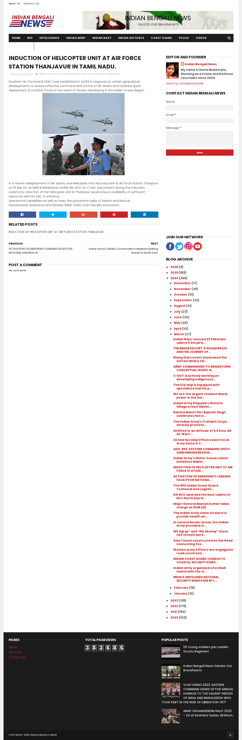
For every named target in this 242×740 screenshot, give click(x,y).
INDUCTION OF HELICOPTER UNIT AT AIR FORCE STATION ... (202, 469)
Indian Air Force (131, 38)
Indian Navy (101, 38)
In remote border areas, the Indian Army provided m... (201, 524)
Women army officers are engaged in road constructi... (203, 551)
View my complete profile (184, 83)
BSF (30, 38)
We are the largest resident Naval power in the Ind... (200, 396)
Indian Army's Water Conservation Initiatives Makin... (200, 460)
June (178, 317)
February (181, 588)
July (177, 311)
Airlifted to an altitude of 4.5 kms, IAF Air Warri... (202, 432)
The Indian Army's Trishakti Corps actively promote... (200, 423)
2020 (174, 617)
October (181, 294)
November (183, 289)
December (183, 283)
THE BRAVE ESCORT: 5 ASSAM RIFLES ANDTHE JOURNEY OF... (200, 350)
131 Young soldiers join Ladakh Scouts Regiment (205, 649)
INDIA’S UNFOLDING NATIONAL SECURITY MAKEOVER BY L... (196, 579)
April (178, 329)
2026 (174, 267)
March (179, 334)
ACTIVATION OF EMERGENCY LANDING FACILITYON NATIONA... (202, 478)
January (181, 593)
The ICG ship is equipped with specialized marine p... (196, 386)
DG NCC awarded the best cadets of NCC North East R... (202, 496)
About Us (14, 3)
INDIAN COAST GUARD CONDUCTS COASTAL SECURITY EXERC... (199, 560)
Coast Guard (161, 38)
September (183, 300)
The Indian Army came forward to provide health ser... (200, 515)
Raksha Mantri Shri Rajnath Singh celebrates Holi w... (199, 414)
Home (16, 38)
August (180, 306)
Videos (201, 38)
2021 (174, 612)
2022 (174, 606)
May (177, 323)
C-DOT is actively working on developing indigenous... (196, 377)
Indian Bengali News (201, 64)
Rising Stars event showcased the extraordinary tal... (200, 359)
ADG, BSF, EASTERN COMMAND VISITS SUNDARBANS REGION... (201, 451)
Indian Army (76, 38)
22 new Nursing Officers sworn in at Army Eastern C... (201, 441)
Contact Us (31, 3)
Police (184, 38)
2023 (174, 600)
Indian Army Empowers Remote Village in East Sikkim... (198, 405)
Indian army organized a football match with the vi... (199, 570)
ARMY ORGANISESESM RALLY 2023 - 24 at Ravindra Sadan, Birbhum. (208, 713)
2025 (174, 272)
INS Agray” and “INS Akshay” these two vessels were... (200, 533)
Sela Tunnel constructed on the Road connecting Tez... (202, 542)
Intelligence (49, 38)
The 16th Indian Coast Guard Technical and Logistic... (195, 487)
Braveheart (21, 46)
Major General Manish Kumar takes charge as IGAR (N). (201, 505)
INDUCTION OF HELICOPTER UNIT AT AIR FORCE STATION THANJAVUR (79, 74)
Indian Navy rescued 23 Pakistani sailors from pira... (199, 341)
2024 (174, 278)
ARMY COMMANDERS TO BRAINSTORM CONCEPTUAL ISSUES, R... (202, 368)
